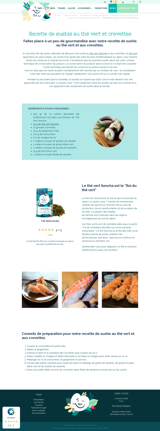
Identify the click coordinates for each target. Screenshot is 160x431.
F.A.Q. (121, 401)
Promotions (101, 8)
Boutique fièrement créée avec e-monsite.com (79, 425)
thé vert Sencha (98, 53)
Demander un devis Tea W (121, 414)
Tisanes (61, 8)
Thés (39, 8)
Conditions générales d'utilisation (62, 428)
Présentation (39, 399)
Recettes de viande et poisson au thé (83, 18)
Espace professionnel (121, 411)
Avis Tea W (39, 402)
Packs (113, 8)
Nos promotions (39, 413)
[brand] (35, 11)
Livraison (38, 405)
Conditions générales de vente (85, 428)
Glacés (71, 8)
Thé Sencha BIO (50, 221)
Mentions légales (103, 428)
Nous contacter (38, 410)
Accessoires (84, 8)
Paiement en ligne (38, 407)
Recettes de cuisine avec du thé (125, 15)
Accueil (57, 15)
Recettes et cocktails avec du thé (94, 15)
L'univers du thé (126, 8)
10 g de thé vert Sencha (46, 124)
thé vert (133, 53)
